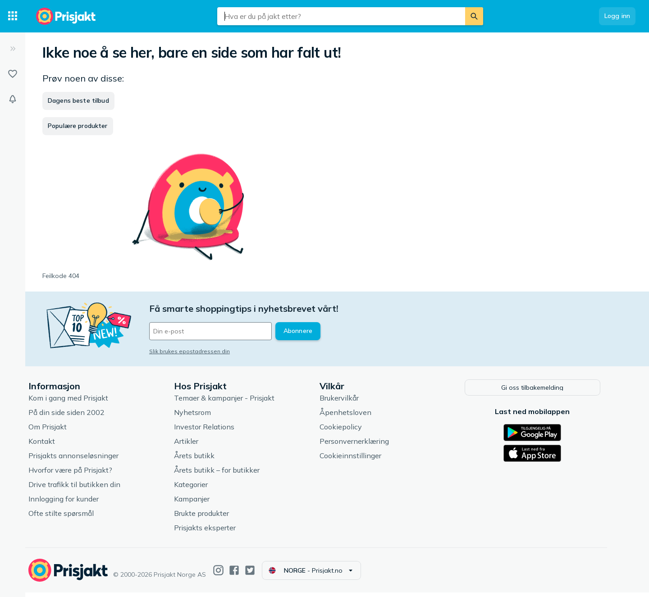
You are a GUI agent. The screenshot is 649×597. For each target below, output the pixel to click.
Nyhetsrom (202, 416)
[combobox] (341, 16)
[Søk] (474, 16)
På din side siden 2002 (77, 416)
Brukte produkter (211, 517)
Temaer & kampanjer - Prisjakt (234, 402)
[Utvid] (13, 49)
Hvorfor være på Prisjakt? (81, 474)
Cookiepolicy (351, 431)
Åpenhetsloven (356, 416)
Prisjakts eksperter (215, 532)
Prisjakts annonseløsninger (84, 460)
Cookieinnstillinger (361, 460)
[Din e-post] (221, 331)
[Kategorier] (12, 16)
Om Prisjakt (58, 431)
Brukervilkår (349, 402)
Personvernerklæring (364, 445)
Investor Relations (214, 431)
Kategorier (201, 488)
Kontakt (52, 445)
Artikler (196, 445)
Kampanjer (202, 503)
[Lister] (13, 74)
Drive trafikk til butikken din (85, 488)
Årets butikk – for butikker (227, 474)
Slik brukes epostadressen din (200, 351)
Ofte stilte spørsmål (71, 517)
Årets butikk (204, 460)
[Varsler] (13, 99)
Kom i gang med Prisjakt (79, 402)
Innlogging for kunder (74, 503)
